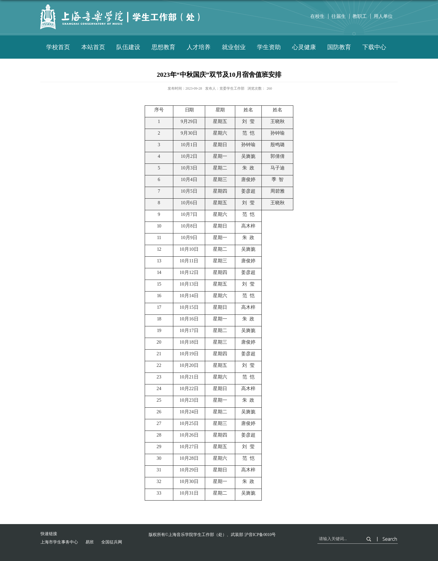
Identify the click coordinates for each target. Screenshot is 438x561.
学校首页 (58, 47)
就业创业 (234, 47)
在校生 (317, 16)
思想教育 (163, 47)
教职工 (360, 16)
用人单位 (383, 16)
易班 (89, 542)
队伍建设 (128, 47)
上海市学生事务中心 (59, 542)
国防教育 (339, 47)
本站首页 (93, 47)
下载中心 (374, 47)
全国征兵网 (111, 542)
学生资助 (269, 47)
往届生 (338, 16)
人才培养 (199, 47)
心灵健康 (304, 47)
